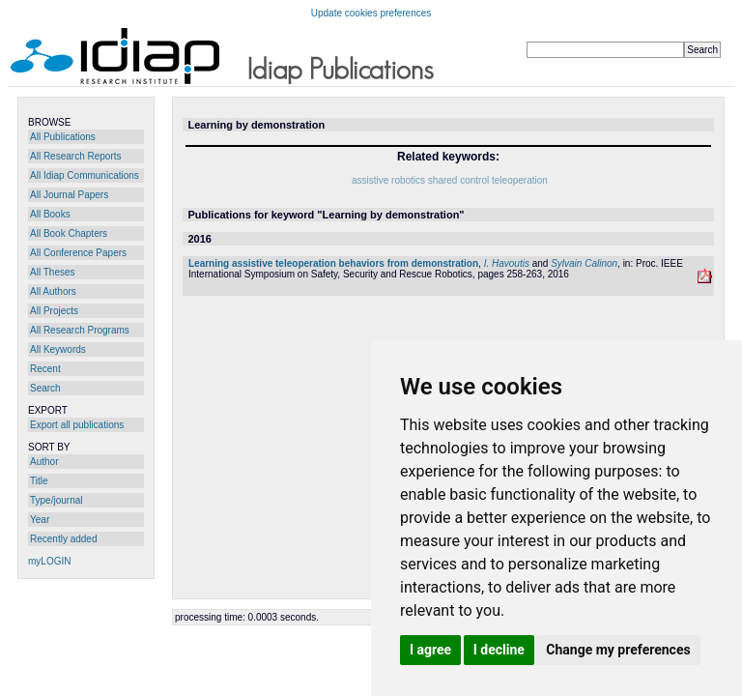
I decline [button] (499, 649)
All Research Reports (75, 156)
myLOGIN (49, 561)
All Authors (53, 291)
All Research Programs (79, 330)
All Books (50, 214)
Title (39, 481)
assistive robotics (388, 180)
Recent (45, 368)
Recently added (64, 539)
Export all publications (77, 425)
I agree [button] (430, 649)
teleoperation (520, 180)
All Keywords (58, 349)
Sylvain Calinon (584, 263)
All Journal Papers (69, 194)
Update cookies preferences (371, 13)
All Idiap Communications (84, 175)
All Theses (52, 272)
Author (44, 461)
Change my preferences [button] (618, 649)
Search (45, 388)
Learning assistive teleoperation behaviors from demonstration (333, 263)
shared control (458, 180)
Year (39, 519)
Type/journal (56, 500)
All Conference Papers (78, 252)
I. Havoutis (506, 263)
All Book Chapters (68, 233)
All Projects (54, 310)
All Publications (63, 136)
